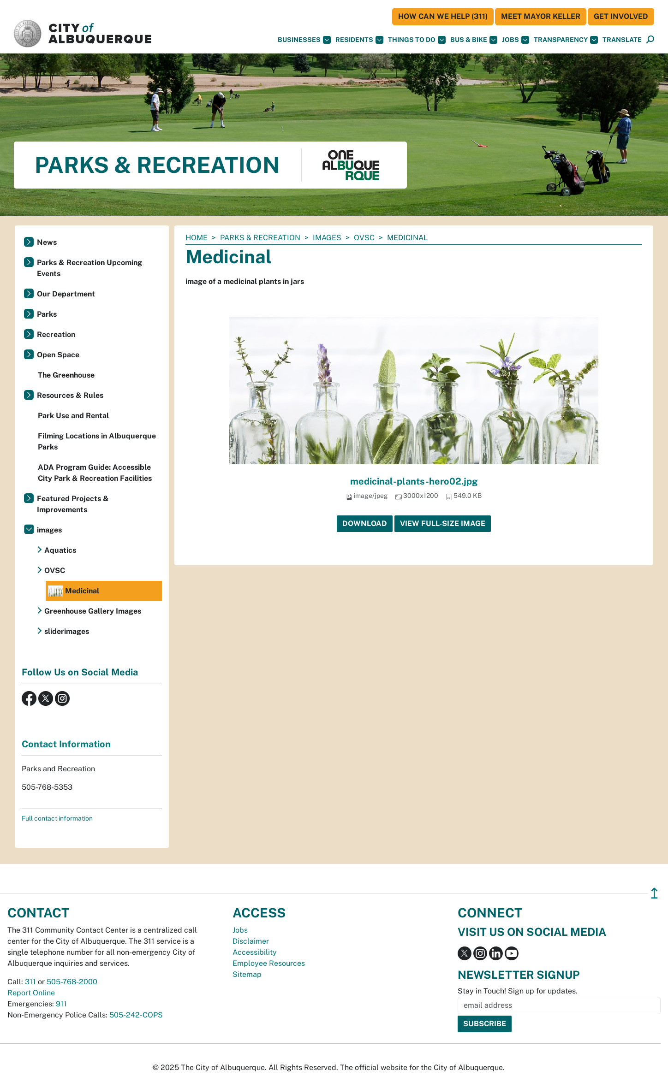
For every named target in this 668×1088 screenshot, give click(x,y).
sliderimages (66, 631)
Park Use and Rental (73, 415)
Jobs (515, 40)
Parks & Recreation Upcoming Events (89, 268)
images (327, 237)
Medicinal (73, 591)
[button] (622, 39)
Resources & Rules (70, 395)
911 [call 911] (61, 1003)
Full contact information (57, 818)
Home (196, 237)
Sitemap (247, 974)
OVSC (364, 237)
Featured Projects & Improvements (73, 504)
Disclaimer (251, 941)
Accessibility (255, 952)
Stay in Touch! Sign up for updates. (518, 991)
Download (364, 523)
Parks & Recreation (260, 237)
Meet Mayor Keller (540, 16)
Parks (47, 314)
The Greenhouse (66, 375)
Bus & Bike (473, 40)
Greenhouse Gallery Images (92, 611)
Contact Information (66, 744)
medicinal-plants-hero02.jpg (414, 481)
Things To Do (417, 40)
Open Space (58, 354)
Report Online (31, 992)
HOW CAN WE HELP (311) (443, 16)
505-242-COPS (136, 1015)
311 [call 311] (30, 981)
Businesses (304, 40)
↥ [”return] (654, 893)
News (47, 242)
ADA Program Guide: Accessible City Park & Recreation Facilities (95, 473)
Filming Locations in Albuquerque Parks (97, 441)
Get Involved (621, 16)
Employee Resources (269, 963)
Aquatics (60, 550)
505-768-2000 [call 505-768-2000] (72, 981)
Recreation (56, 334)
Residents (359, 40)
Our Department (66, 294)
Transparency (566, 40)
